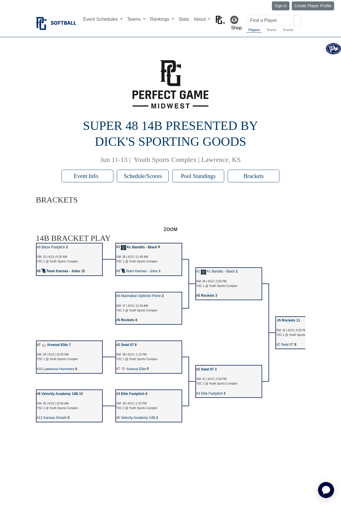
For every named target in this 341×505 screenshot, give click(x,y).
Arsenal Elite (54, 345)
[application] (326, 490)
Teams (271, 30)
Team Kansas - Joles (60, 271)
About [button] (200, 19)
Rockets (207, 296)
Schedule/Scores (143, 176)
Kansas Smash (55, 418)
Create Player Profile (313, 5)
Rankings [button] (160, 19)
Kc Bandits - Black (139, 247)
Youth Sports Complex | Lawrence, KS (187, 159)
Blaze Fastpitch (53, 247)
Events (288, 30)
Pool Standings (198, 176)
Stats (184, 19)
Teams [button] (134, 19)
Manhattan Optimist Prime (141, 296)
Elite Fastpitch (132, 394)
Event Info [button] (87, 176)
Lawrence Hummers (58, 369)
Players (254, 30)
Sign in (281, 5)
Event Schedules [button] (101, 19)
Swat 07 (127, 345)
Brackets (253, 176)
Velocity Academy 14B (59, 394)
